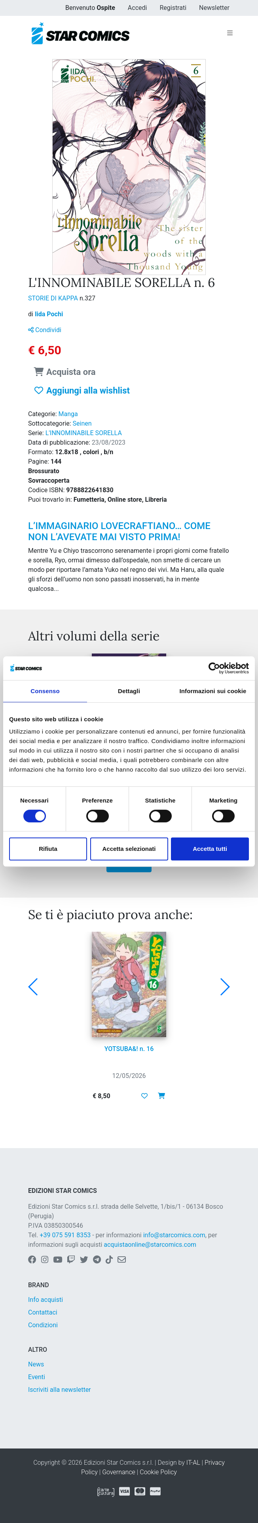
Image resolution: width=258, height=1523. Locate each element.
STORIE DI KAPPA (54, 298)
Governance (118, 1472)
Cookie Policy (158, 1472)
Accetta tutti (210, 848)
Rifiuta (48, 848)
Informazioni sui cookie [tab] (213, 691)
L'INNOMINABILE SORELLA (84, 433)
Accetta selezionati (129, 848)
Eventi (36, 1377)
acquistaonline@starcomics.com (150, 1244)
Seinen (82, 423)
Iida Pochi (49, 314)
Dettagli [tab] (129, 691)
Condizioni (43, 1325)
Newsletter (214, 7)
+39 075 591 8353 (65, 1235)
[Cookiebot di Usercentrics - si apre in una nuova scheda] (214, 668)
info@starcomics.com (174, 1235)
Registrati (172, 7)
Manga (68, 414)
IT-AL (193, 1462)
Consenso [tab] (44, 691)
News (36, 1364)
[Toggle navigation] (230, 33)
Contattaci (42, 1312)
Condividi (44, 330)
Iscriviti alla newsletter (59, 1389)
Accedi (137, 7)
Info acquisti (45, 1299)
